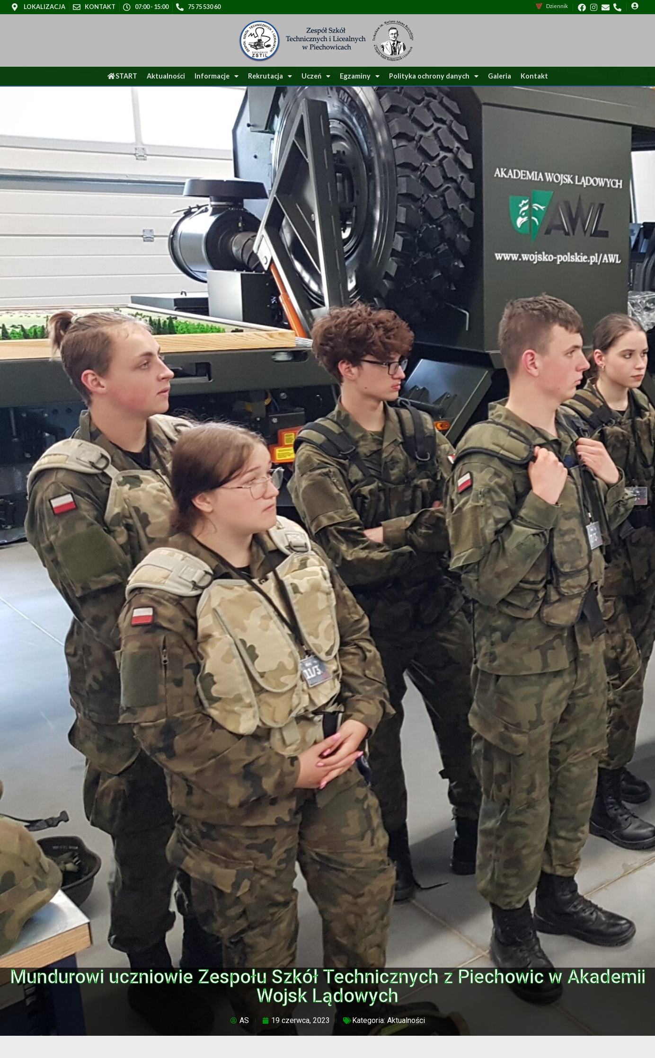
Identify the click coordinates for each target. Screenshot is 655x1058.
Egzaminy (360, 76)
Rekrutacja (270, 76)
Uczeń (315, 76)
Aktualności (166, 76)
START (122, 76)
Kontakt (534, 76)
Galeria (499, 76)
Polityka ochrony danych (433, 76)
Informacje (217, 76)
